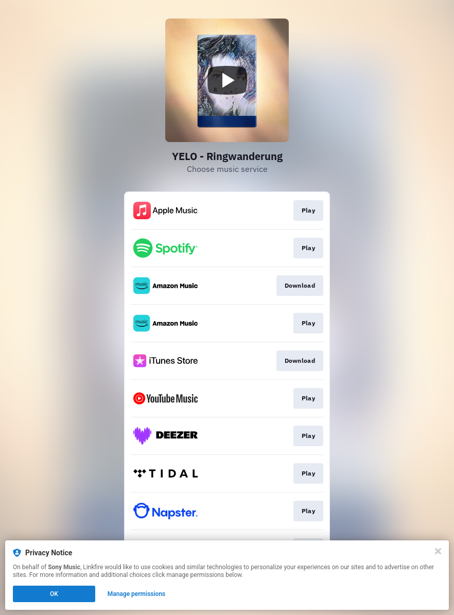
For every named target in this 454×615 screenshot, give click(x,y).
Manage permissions (137, 594)
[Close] (438, 551)
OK (54, 594)
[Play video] (227, 80)
